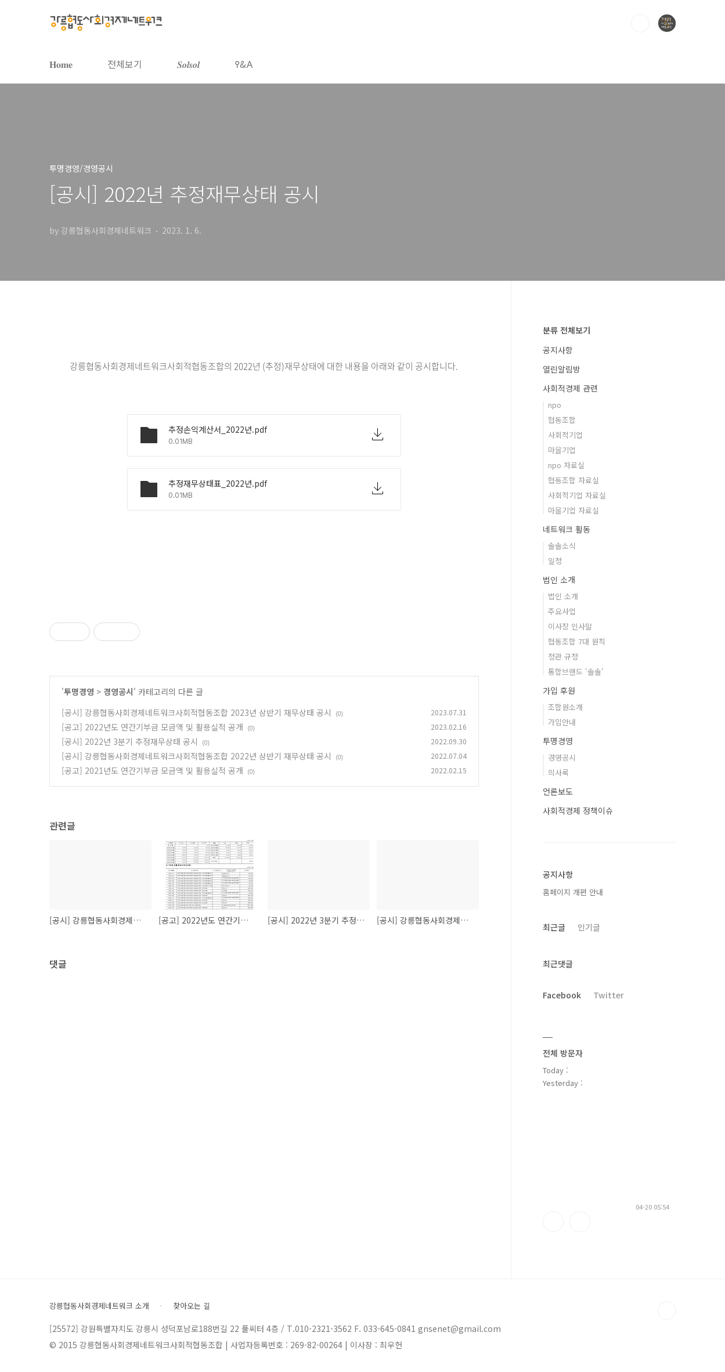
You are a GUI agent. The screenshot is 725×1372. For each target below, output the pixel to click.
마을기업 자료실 (573, 510)
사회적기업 (565, 434)
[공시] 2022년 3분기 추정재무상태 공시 (130, 741)
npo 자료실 (566, 464)
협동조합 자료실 (573, 480)
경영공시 (118, 691)
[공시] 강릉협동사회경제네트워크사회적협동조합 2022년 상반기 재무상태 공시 (196, 756)
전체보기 (124, 64)
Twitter (608, 995)
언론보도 (558, 791)
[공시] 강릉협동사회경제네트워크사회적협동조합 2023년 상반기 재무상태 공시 (196, 712)
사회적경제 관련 (570, 388)
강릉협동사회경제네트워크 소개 (99, 1306)
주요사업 (562, 611)
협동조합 (562, 419)
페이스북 (553, 1221)
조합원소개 (565, 706)
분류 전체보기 (566, 330)
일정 (555, 560)
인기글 (589, 927)
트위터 (579, 1221)
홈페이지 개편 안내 (573, 891)
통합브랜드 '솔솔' (576, 671)
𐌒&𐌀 (244, 64)
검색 (640, 23)
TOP (667, 1310)
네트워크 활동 (566, 529)
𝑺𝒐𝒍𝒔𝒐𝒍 (188, 64)
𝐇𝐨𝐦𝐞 (61, 64)
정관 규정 (563, 656)
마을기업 (562, 449)
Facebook (562, 995)
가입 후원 (559, 690)
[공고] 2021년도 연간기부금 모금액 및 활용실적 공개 (152, 770)
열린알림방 (561, 369)
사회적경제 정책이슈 (578, 810)
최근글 (554, 927)
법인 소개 (559, 579)
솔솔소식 (562, 545)
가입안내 (562, 721)
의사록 (558, 772)
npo (554, 404)
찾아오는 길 (191, 1306)
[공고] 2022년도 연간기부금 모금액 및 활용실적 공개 (152, 727)
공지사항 (558, 350)
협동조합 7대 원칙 (576, 641)
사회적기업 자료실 (577, 495)
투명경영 (79, 691)
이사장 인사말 (570, 626)
